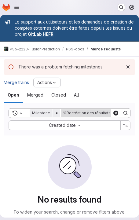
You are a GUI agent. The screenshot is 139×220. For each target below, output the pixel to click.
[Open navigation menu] (17, 7)
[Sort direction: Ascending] (125, 125)
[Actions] (47, 82)
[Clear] (115, 113)
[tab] (13, 95)
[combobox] (64, 125)
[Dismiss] (128, 67)
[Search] (125, 113)
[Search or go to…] (121, 7)
